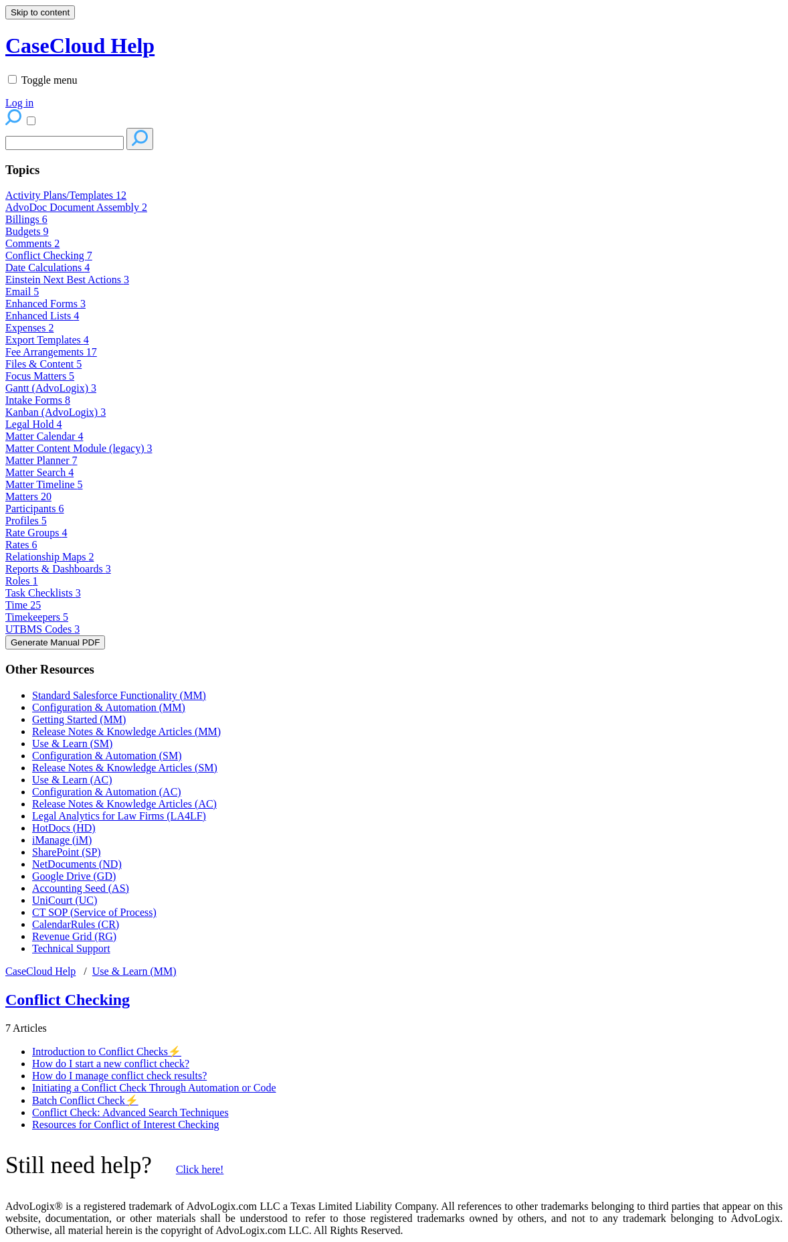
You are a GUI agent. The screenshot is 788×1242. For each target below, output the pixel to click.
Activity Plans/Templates (65, 195)
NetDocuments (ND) (77, 864)
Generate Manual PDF (55, 642)
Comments (32, 243)
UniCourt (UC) (64, 900)
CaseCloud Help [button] (80, 45)
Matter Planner (41, 460)
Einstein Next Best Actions (67, 279)
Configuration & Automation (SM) (107, 755)
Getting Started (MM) (79, 719)
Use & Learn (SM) (72, 743)
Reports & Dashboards (58, 568)
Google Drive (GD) (74, 876)
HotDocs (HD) (64, 828)
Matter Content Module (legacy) (79, 448)
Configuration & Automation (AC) (106, 791)
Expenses (29, 327)
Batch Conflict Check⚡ (85, 1100)
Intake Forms (37, 400)
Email (22, 291)
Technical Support (71, 948)
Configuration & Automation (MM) (108, 707)
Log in (19, 102)
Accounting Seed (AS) (80, 888)
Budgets (26, 231)
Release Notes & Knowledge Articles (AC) (124, 803)
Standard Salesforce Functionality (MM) (119, 695)
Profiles (26, 520)
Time (23, 605)
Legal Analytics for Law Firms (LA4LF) (119, 816)
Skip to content (40, 12)
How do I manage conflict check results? (119, 1075)
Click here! (200, 1169)
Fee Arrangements (51, 352)
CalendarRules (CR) (75, 924)
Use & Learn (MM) (134, 971)
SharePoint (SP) (66, 852)
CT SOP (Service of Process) (94, 912)
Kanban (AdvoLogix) (55, 412)
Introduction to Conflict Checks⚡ (106, 1051)
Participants (34, 508)
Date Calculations (47, 267)
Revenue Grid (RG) (74, 936)
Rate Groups (36, 532)
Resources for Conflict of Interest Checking (125, 1124)
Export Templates (47, 339)
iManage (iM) (62, 840)
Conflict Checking (48, 255)
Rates (21, 544)
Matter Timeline (44, 484)
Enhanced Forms (45, 303)
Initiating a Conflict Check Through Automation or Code (154, 1087)
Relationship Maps (49, 556)
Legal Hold (33, 424)
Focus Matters (39, 376)
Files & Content (43, 364)
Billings (26, 219)
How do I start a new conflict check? (110, 1063)
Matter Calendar (44, 436)
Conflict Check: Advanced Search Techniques (130, 1112)
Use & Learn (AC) (72, 779)
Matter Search (39, 472)
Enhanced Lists (42, 315)
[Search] (64, 143)
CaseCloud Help (40, 971)
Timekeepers (36, 617)
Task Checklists (43, 593)
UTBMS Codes (42, 629)
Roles (21, 581)
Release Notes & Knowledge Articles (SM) (124, 767)
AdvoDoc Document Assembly (76, 207)
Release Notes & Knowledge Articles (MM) (126, 731)
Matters (28, 496)
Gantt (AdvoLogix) (50, 388)
